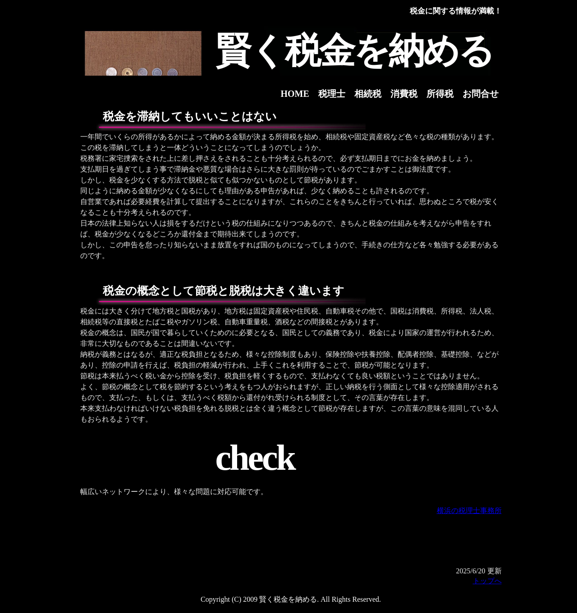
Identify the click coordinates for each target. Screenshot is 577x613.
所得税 (439, 94)
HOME (295, 94)
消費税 (403, 94)
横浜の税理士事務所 (469, 510)
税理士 (331, 94)
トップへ (487, 581)
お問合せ (481, 94)
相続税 (367, 94)
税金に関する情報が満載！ (456, 11)
